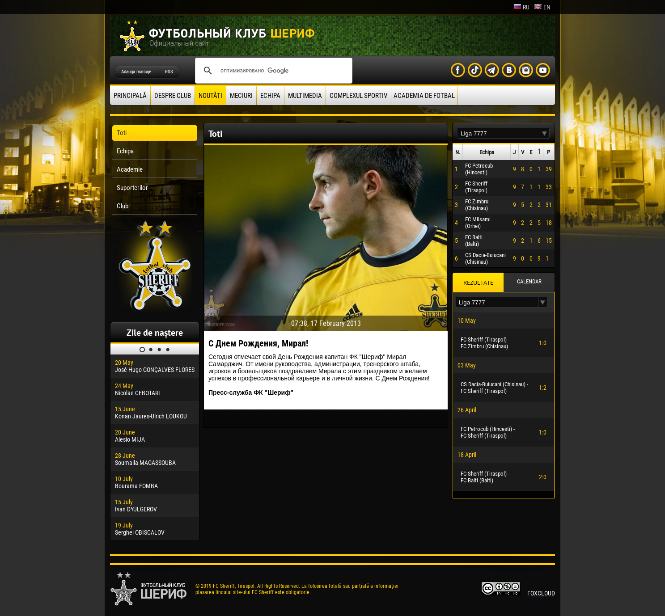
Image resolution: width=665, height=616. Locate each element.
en (542, 7)
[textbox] (498, 133)
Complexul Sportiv (358, 96)
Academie (130, 169)
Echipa (270, 96)
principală (130, 96)
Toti (122, 133)
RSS (169, 72)
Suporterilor (132, 188)
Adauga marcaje (136, 72)
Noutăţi (210, 96)
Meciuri (241, 96)
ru (521, 7)
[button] (545, 133)
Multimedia (305, 96)
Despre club (172, 96)
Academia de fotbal (424, 96)
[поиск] (272, 70)
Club (122, 206)
